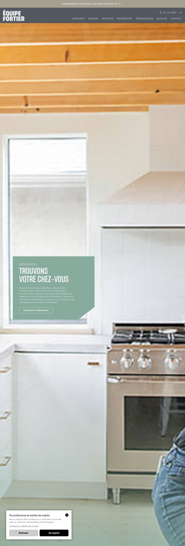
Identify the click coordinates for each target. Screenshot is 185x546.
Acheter (107, 18)
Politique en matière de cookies (24, 526)
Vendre (93, 18)
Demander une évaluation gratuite (92, 3)
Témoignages (144, 18)
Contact (176, 18)
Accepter (54, 533)
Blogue (162, 18)
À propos (78, 18)
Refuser (23, 533)
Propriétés (124, 18)
